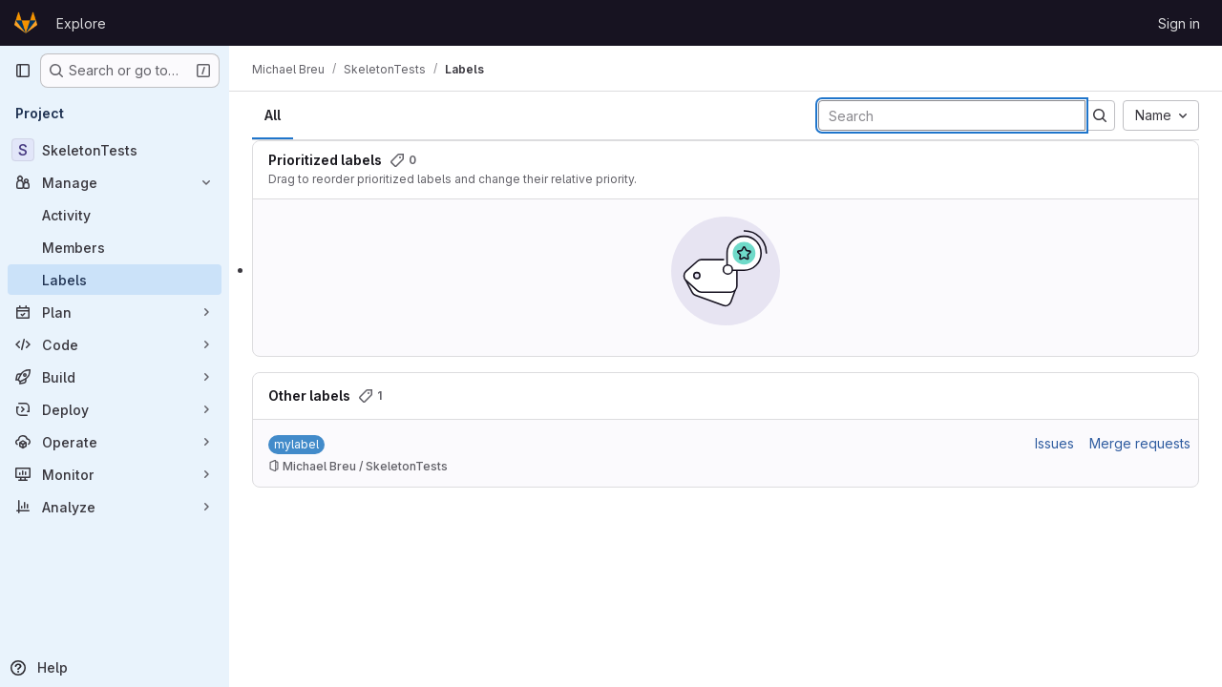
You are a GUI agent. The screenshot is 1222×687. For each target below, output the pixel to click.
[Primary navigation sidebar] (23, 70)
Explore (81, 23)
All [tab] (272, 115)
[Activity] (114, 214)
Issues (1054, 443)
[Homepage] (26, 23)
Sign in (1179, 23)
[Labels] (114, 279)
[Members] (114, 247)
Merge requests (1139, 443)
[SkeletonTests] (114, 150)
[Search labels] (951, 115)
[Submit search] (1100, 115)
